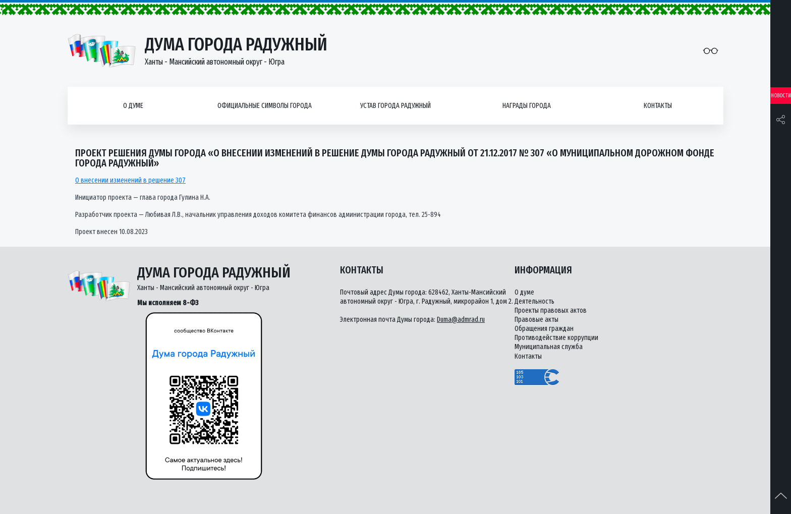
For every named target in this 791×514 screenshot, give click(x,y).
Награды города (526, 105)
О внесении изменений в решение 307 (130, 180)
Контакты (658, 105)
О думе (133, 105)
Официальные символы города (264, 105)
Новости (781, 95)
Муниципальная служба (549, 346)
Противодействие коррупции (556, 337)
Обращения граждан (544, 328)
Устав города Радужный (395, 105)
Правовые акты (536, 319)
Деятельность (534, 301)
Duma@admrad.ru (461, 319)
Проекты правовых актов (551, 310)
